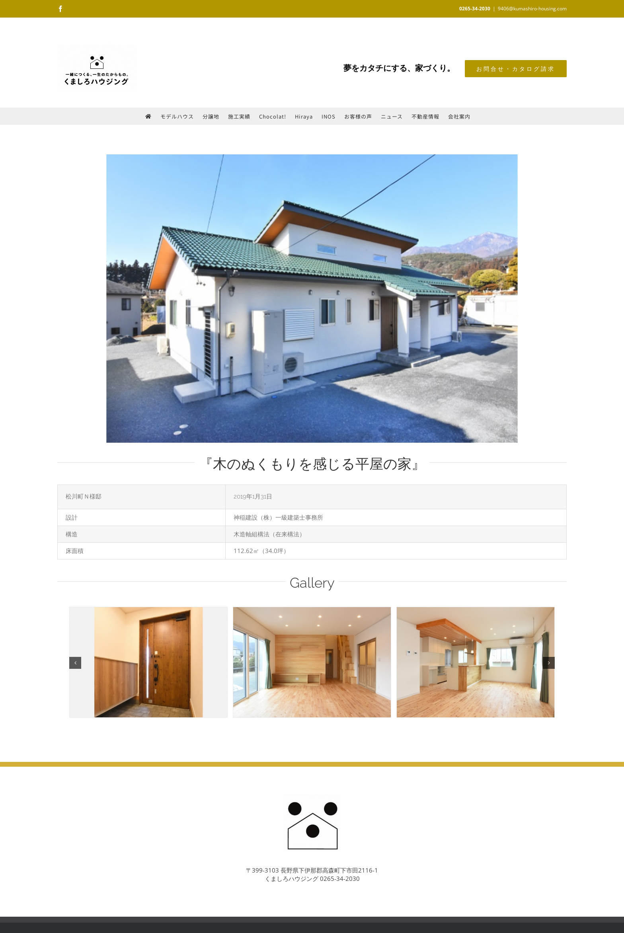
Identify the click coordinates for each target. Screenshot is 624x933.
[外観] (312, 298)
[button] (75, 663)
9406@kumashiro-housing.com (532, 8)
